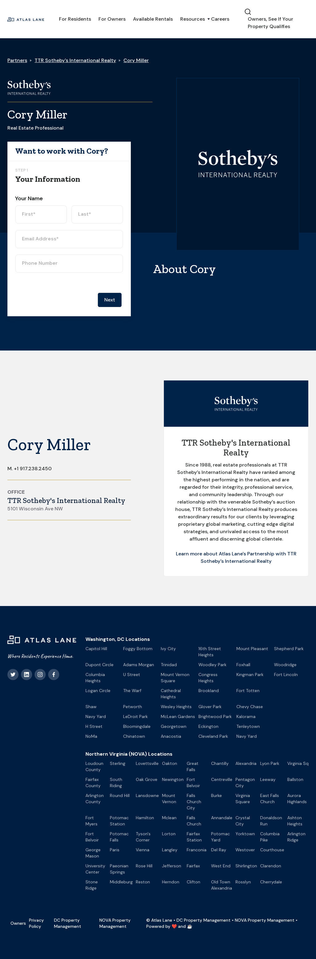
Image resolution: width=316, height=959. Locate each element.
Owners (18, 923)
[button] (192, 19)
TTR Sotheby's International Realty (75, 60)
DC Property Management (67, 923)
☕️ (189, 926)
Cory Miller (136, 60)
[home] (25, 19)
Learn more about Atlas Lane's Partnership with (231, 553)
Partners (17, 60)
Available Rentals (153, 19)
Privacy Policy (36, 923)
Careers (220, 19)
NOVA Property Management (115, 923)
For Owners (112, 19)
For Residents (75, 19)
